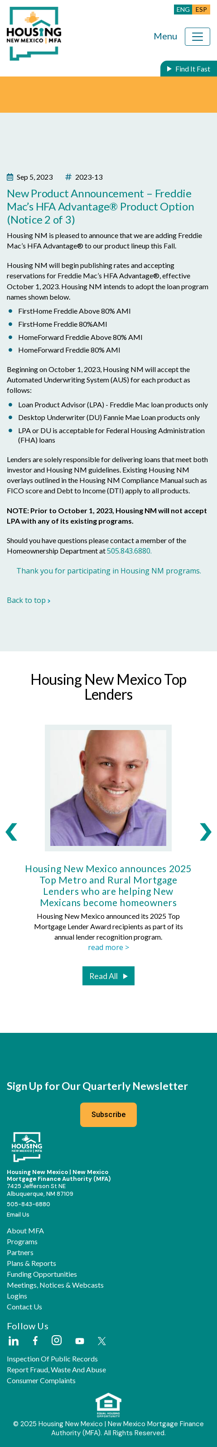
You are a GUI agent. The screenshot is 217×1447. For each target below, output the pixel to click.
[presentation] (11, 831)
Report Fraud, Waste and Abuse (56, 1370)
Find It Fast (192, 68)
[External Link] (13, 1341)
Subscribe (109, 1114)
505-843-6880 (28, 1204)
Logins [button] (17, 1296)
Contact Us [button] (24, 1307)
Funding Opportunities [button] (42, 1274)
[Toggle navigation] (197, 37)
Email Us (18, 1214)
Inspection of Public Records (52, 1359)
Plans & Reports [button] (31, 1263)
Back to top (29, 600)
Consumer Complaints (41, 1380)
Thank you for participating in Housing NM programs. (108, 571)
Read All (103, 976)
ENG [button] (183, 9)
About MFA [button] (25, 1231)
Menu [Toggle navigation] (165, 35)
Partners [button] (20, 1252)
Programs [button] (22, 1241)
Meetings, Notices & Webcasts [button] (55, 1285)
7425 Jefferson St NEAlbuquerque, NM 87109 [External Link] (40, 1190)
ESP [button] (201, 9)
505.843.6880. (129, 551)
